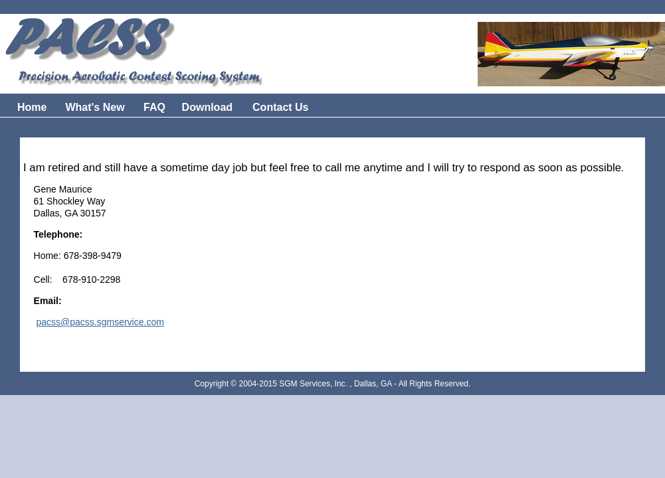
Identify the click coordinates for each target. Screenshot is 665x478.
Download (207, 107)
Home (32, 107)
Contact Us (280, 107)
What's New (96, 107)
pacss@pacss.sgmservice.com (99, 322)
